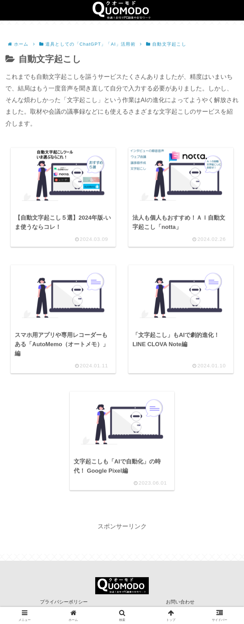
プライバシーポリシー (64, 602)
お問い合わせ (180, 602)
